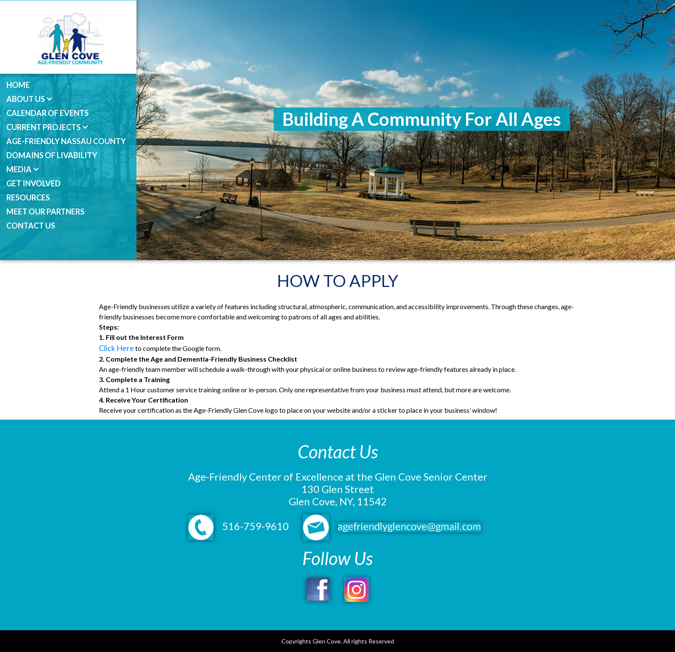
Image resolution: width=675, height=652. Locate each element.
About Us (25, 99)
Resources (28, 197)
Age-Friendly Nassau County (66, 141)
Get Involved (33, 183)
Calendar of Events (47, 113)
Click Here (116, 348)
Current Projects (43, 127)
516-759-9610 (238, 526)
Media (19, 169)
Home (18, 85)
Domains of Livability (51, 155)
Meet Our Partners (45, 211)
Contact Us (30, 225)
